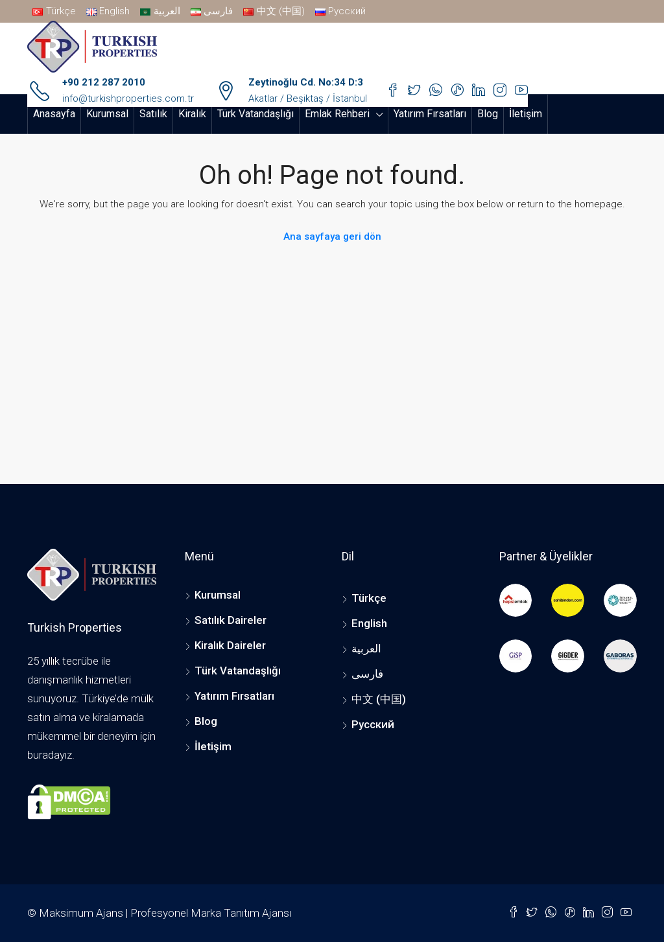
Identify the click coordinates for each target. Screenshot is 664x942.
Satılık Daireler (231, 620)
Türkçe (368, 598)
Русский (372, 724)
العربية (366, 648)
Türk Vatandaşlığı (255, 114)
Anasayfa (54, 114)
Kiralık (192, 114)
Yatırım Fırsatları (430, 114)
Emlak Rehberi (337, 114)
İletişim (525, 114)
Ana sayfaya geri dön (332, 236)
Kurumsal (107, 114)
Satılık (153, 114)
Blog (487, 114)
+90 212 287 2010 (103, 82)
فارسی (367, 673)
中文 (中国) (378, 699)
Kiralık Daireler (230, 645)
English (369, 623)
